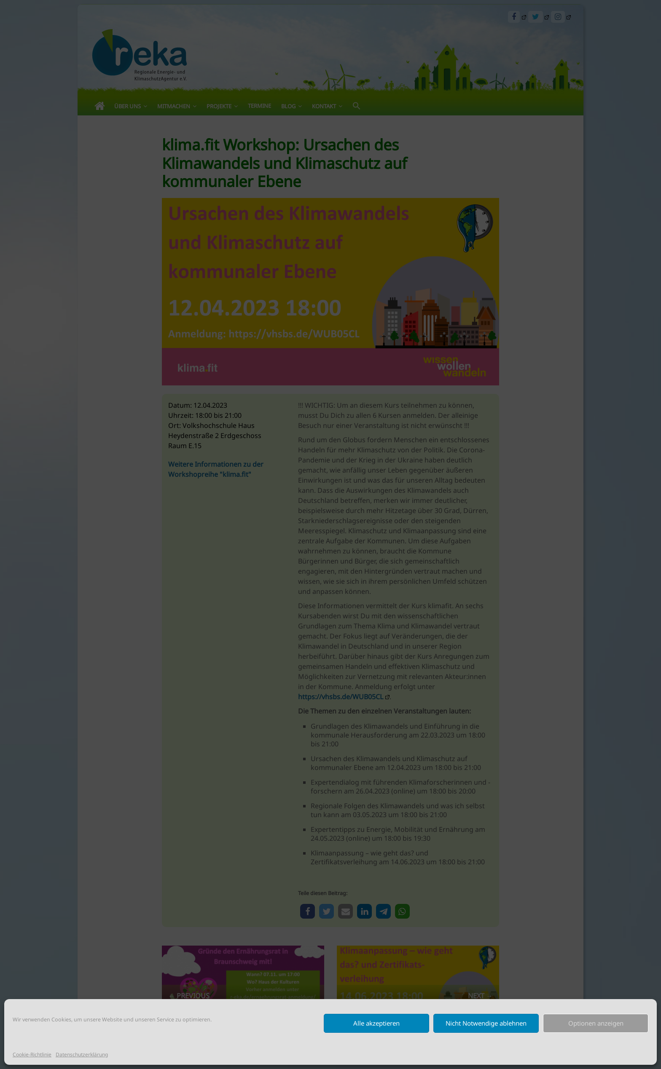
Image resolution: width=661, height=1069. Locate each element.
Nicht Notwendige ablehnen (486, 1023)
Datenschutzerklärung (82, 1054)
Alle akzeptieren (376, 1023)
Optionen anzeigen (595, 1023)
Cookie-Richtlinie (32, 1054)
